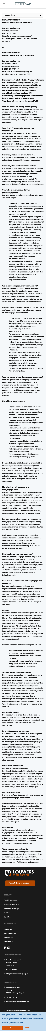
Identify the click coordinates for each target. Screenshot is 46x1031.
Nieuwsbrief (8, 938)
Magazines (8, 929)
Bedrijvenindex (10, 933)
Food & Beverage (10, 900)
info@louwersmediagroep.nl (17, 803)
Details (27, 1028)
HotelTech (8, 917)
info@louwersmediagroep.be (17, 1002)
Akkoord (12, 1028)
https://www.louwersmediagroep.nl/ (17, 36)
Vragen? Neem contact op (19, 883)
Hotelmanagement (11, 904)
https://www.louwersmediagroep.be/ (17, 72)
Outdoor (7, 913)
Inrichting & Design (11, 909)
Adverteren (8, 942)
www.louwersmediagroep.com (18, 1010)
